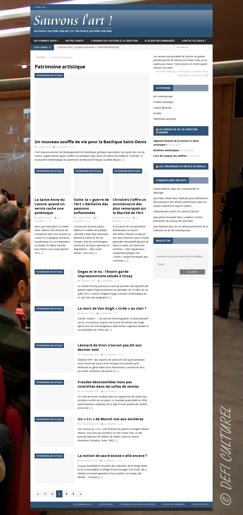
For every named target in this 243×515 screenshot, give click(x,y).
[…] (122, 159)
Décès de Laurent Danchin (184, 211)
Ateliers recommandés (160, 40)
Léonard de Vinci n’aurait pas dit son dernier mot (110, 347)
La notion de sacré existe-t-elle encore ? (112, 455)
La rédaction (61, 146)
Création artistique (163, 102)
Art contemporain (163, 96)
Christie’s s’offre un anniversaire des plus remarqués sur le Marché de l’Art (129, 206)
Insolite (157, 113)
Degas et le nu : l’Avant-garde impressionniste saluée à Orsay (105, 273)
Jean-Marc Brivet (162, 198)
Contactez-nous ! (194, 40)
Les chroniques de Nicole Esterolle (182, 166)
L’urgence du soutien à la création (114, 40)
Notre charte (74, 40)
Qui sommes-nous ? (46, 40)
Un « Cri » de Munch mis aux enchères (110, 419)
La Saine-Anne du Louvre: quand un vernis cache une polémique (50, 206)
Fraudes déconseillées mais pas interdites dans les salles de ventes (108, 384)
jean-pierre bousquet (164, 217)
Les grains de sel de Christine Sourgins (177, 131)
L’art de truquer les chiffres (170, 155)
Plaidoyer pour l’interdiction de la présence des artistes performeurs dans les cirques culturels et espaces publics (180, 202)
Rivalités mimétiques (166, 150)
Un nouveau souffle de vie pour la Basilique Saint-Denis (90, 141)
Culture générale (162, 107)
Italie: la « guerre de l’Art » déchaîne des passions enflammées (91, 206)
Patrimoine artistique (164, 118)
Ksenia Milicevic (161, 188)
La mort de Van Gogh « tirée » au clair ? (112, 308)
